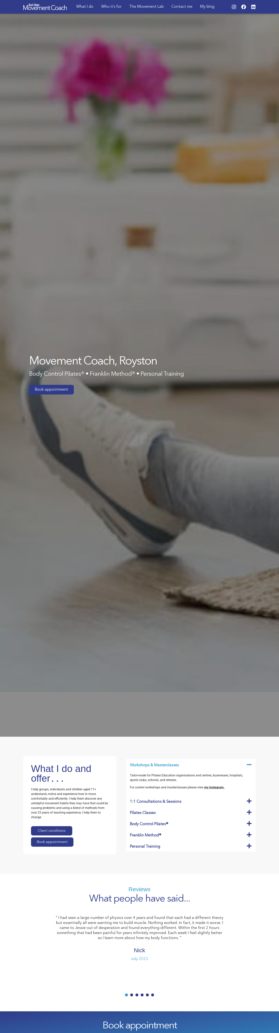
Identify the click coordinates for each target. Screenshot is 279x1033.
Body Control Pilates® (149, 824)
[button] (191, 764)
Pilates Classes (143, 813)
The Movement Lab (146, 7)
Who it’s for (111, 7)
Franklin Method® (145, 835)
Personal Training (145, 847)
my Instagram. (214, 787)
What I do (84, 7)
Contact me (181, 7)
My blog (207, 7)
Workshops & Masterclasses (154, 765)
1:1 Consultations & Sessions (155, 802)
